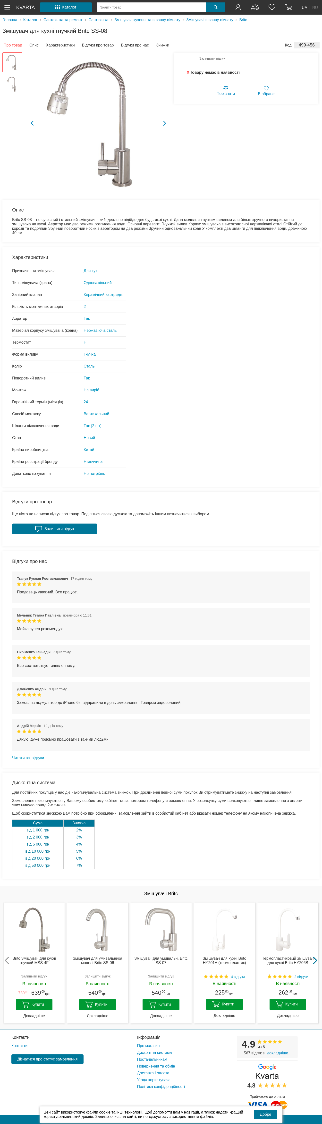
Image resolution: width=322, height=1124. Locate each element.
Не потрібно (94, 473)
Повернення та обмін (156, 1066)
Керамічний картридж (103, 295)
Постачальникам (152, 1059)
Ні (85, 342)
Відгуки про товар (98, 45)
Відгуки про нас (135, 45)
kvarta (25, 7)
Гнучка (90, 354)
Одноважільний (98, 283)
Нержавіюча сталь (100, 330)
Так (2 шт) (93, 426)
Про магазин (148, 1046)
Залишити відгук (212, 58)
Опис (34, 45)
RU (315, 7)
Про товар (13, 45)
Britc (243, 20)
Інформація (149, 1037)
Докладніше (34, 1016)
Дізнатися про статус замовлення (47, 1059)
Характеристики (60, 45)
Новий (89, 438)
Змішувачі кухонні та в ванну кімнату (147, 20)
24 (86, 402)
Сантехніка (99, 20)
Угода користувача (154, 1080)
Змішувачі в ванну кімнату (209, 20)
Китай (89, 450)
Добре (265, 1114)
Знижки (162, 45)
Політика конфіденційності (161, 1087)
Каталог (30, 20)
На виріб (91, 390)
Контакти (20, 1037)
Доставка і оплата (153, 1073)
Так (87, 318)
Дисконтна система (154, 1052)
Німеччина (93, 462)
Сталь (89, 366)
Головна (9, 20)
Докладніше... (279, 1053)
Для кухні (92, 271)
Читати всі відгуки (28, 758)
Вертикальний (96, 414)
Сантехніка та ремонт (63, 20)
